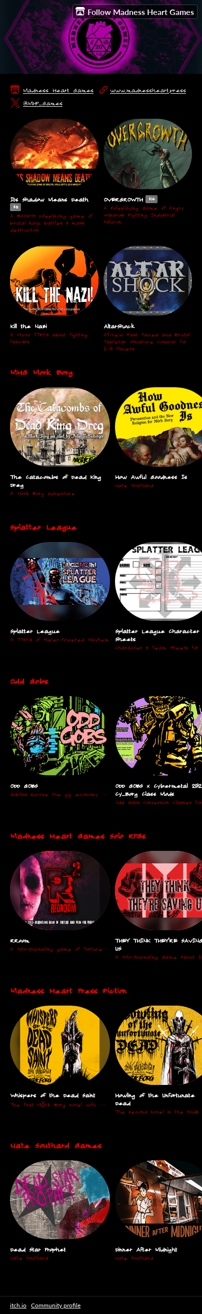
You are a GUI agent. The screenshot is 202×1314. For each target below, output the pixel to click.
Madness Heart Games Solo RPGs (77, 835)
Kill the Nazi (28, 326)
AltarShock (119, 326)
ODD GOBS (24, 785)
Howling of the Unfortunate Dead (154, 1099)
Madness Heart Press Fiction (68, 990)
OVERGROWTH (123, 199)
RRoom (19, 940)
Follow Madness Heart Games (135, 11)
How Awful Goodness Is (151, 477)
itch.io (18, 1305)
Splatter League (43, 527)
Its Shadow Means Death (49, 199)
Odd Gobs (29, 681)
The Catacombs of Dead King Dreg (55, 481)
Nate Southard (134, 485)
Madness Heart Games (58, 90)
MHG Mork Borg (41, 372)
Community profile (55, 1305)
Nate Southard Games (55, 1145)
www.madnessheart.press (148, 90)
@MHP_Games (42, 103)
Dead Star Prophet (38, 1249)
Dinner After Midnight (146, 1249)
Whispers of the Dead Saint (52, 1095)
